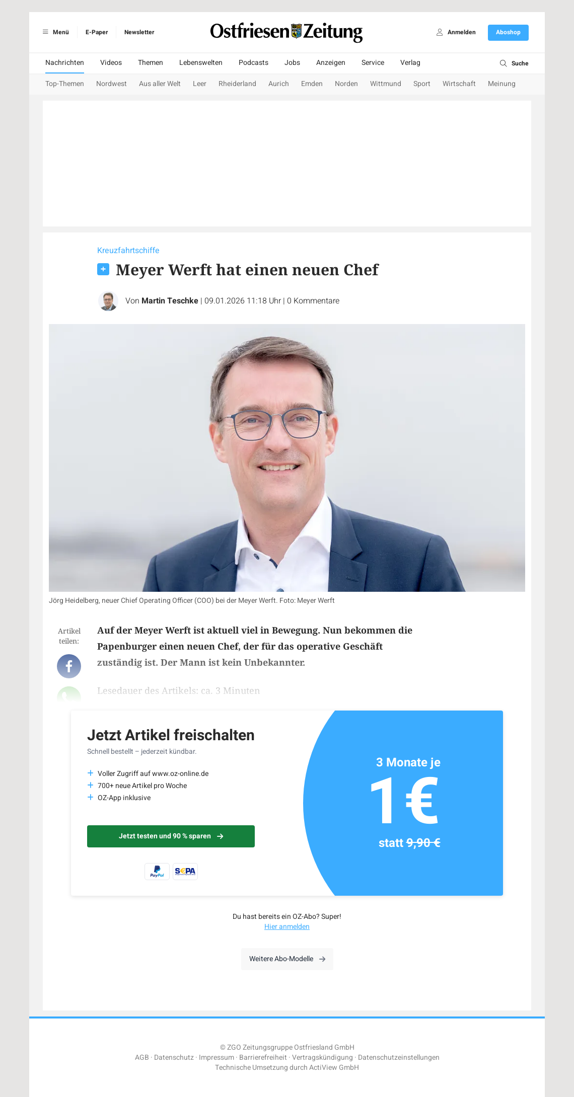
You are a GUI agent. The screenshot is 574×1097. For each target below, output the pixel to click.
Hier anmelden (287, 926)
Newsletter (139, 32)
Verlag (410, 62)
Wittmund (385, 84)
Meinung (502, 84)
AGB (142, 1057)
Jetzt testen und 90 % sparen (171, 836)
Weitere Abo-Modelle (287, 959)
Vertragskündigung (322, 1057)
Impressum (216, 1057)
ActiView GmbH (334, 1067)
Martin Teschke (169, 301)
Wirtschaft (459, 84)
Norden (346, 84)
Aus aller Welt (160, 84)
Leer (199, 84)
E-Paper (97, 32)
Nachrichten (64, 62)
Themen (150, 62)
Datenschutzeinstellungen (399, 1057)
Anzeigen (330, 62)
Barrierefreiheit (263, 1057)
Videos (111, 62)
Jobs (292, 62)
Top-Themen (64, 84)
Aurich (278, 84)
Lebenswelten (201, 62)
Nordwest (111, 84)
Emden (312, 84)
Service (373, 62)
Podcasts (253, 62)
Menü (54, 32)
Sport (421, 84)
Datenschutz (174, 1057)
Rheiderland (237, 84)
